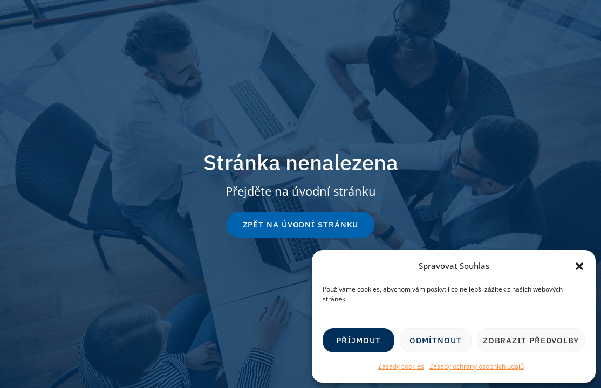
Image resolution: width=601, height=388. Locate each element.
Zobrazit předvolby (531, 340)
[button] (579, 266)
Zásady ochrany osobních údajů (476, 366)
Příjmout (358, 340)
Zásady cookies (401, 366)
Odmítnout (435, 340)
